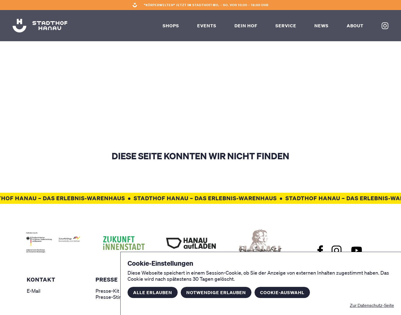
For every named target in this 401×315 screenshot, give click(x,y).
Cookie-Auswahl (282, 292)
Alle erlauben (152, 292)
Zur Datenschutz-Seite (372, 305)
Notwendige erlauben (216, 292)
